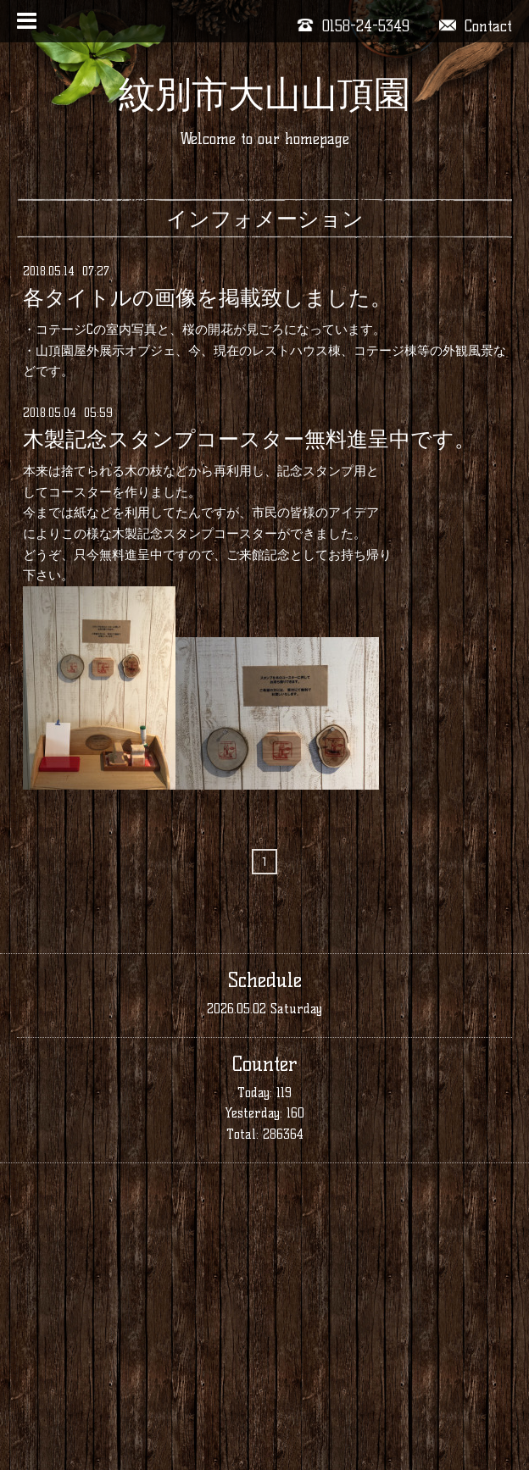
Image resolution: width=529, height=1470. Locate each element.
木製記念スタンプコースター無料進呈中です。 (249, 439)
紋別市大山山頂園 (264, 93)
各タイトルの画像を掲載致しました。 (207, 297)
